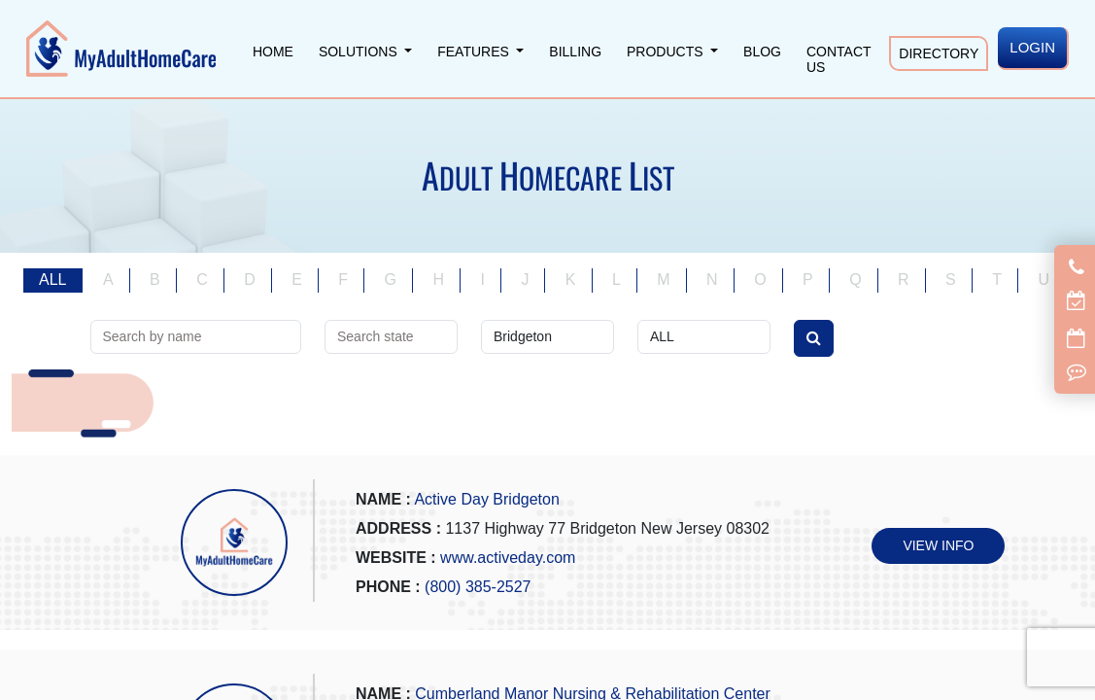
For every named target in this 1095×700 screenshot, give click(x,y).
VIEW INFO (938, 545)
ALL (52, 279)
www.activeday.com (507, 557)
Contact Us (838, 59)
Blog (762, 51)
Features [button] (475, 51)
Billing (575, 51)
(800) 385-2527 (477, 586)
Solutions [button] (360, 51)
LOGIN (1032, 47)
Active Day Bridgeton (486, 499)
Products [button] (666, 51)
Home (273, 51)
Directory (938, 53)
